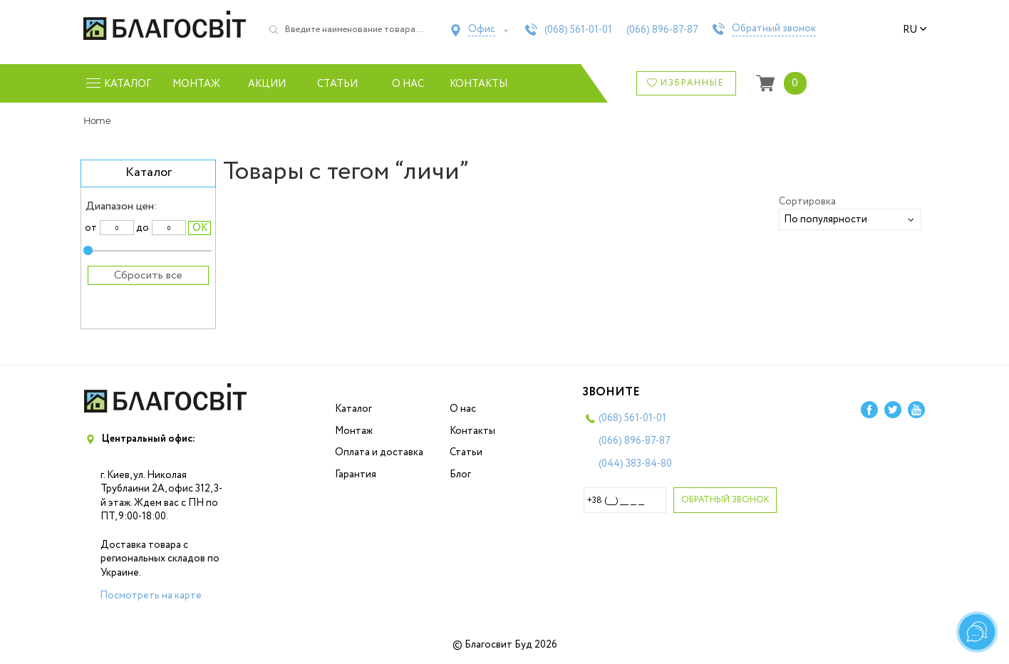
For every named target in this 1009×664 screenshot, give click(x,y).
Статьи (337, 84)
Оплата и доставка (379, 452)
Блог (460, 474)
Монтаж (196, 84)
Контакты (478, 84)
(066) (662, 30)
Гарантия (355, 474)
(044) (635, 464)
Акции (267, 84)
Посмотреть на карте (151, 595)
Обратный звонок (774, 29)
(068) (578, 30)
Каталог (353, 409)
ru (915, 30)
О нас (408, 84)
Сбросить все (148, 275)
